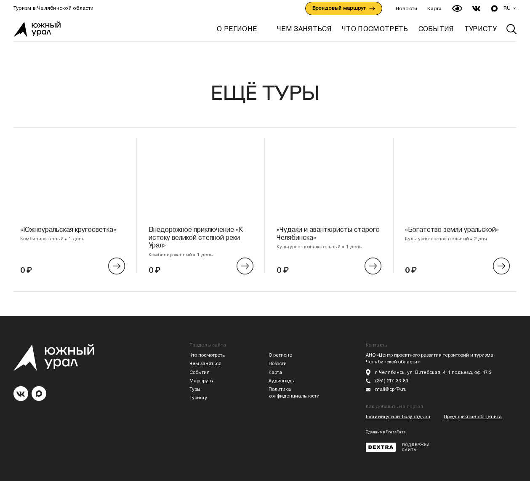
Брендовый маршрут (343, 8)
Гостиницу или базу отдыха (398, 416)
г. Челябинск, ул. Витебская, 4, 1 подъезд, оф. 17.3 (433, 372)
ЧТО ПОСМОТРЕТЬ (375, 29)
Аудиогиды (282, 381)
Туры (194, 389)
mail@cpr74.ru (391, 389)
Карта (434, 8)
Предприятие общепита (473, 416)
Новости (407, 8)
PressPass (395, 432)
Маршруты (201, 381)
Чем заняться (205, 363)
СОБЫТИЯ (436, 29)
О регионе (237, 29)
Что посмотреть (207, 355)
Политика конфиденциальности (294, 393)
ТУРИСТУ (480, 29)
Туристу (198, 397)
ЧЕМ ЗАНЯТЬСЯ (304, 29)
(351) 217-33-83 (391, 381)
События (199, 372)
